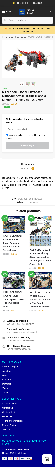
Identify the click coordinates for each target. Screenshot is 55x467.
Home (4, 37)
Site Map (6, 429)
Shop (11, 37)
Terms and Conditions (12, 421)
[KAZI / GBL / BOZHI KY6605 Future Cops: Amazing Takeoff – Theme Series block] (14, 224)
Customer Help (9, 403)
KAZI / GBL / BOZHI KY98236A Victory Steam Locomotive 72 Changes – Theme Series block (40, 256)
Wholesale (7, 416)
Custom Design (9, 412)
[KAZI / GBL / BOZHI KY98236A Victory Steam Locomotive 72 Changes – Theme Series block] (40, 231)
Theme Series (20, 37)
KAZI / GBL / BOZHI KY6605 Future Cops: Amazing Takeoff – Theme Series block (13, 243)
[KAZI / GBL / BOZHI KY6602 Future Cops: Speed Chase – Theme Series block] (14, 280)
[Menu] (4, 12)
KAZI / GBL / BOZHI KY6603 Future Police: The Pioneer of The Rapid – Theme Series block (39, 299)
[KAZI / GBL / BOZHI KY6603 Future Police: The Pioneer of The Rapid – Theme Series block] (40, 280)
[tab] (27, 164)
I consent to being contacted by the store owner (26, 137)
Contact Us (7, 408)
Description (27, 164)
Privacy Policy (9, 425)
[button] (47, 459)
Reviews (27, 168)
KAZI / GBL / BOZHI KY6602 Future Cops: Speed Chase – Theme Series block (13, 299)
